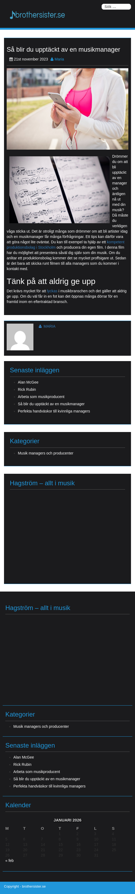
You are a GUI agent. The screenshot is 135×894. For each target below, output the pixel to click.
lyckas (53, 291)
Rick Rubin (27, 389)
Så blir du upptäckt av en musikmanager (51, 404)
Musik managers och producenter (46, 453)
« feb (9, 860)
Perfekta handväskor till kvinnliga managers (54, 411)
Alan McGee (28, 382)
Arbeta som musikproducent (41, 397)
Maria (57, 59)
